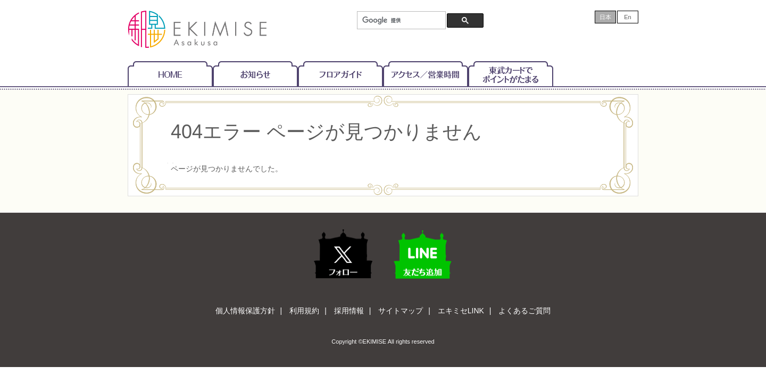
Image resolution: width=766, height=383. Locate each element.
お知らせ (255, 73)
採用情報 (349, 310)
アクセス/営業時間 (425, 73)
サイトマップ (400, 310)
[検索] (400, 20)
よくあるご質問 (524, 310)
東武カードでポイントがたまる (510, 73)
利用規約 (304, 310)
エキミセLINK (461, 310)
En (627, 17)
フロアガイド (340, 73)
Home (170, 73)
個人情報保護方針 (245, 310)
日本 (605, 17)
